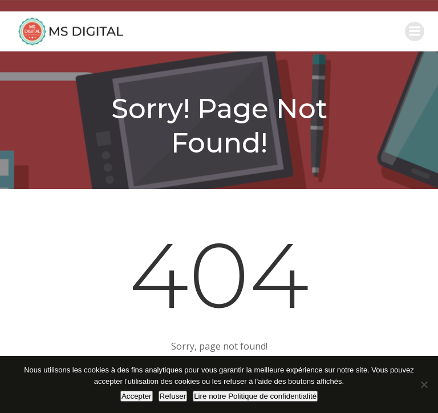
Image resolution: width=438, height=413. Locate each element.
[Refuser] (423, 384)
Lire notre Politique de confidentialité (255, 396)
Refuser (173, 396)
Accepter (136, 396)
